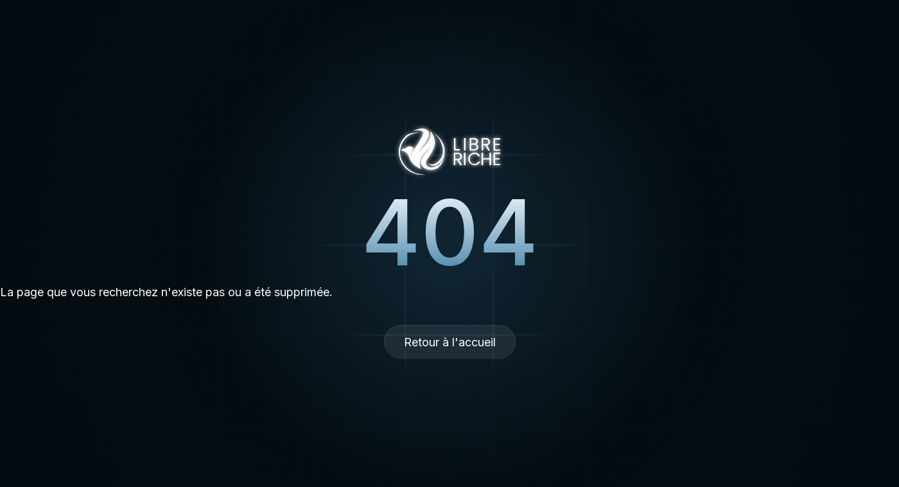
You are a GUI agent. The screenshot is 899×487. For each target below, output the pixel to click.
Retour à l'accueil (450, 342)
